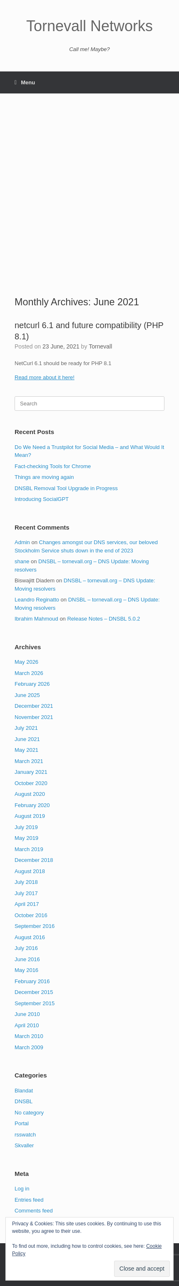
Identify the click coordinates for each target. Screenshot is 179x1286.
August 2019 (30, 816)
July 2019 (26, 827)
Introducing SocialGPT (42, 499)
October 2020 (31, 783)
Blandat (24, 1090)
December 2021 (34, 706)
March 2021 (29, 761)
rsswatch (25, 1134)
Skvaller (24, 1145)
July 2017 (26, 893)
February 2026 (32, 684)
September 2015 (35, 1003)
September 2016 (35, 926)
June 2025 (27, 695)
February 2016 (32, 981)
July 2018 (26, 882)
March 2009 (29, 1047)
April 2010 (27, 1025)
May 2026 (26, 662)
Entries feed (29, 1200)
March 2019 (29, 849)
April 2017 (27, 904)
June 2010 (27, 1014)
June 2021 (27, 739)
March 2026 (29, 673)
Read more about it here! (45, 377)
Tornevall (100, 346)
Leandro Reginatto (37, 599)
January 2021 (31, 772)
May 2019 (26, 838)
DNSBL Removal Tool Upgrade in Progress (66, 488)
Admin (22, 542)
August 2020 (30, 794)
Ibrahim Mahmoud (36, 619)
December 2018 (34, 860)
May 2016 (26, 970)
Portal (22, 1123)
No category (29, 1112)
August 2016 (30, 937)
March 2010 (29, 1036)
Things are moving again (44, 477)
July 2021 (26, 728)
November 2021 (34, 717)
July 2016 (26, 948)
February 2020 (32, 805)
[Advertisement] (89, 201)
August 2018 (30, 871)
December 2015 (34, 992)
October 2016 (31, 915)
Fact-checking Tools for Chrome (53, 466)
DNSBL (23, 1101)
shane (22, 561)
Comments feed (34, 1210)
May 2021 (26, 750)
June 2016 (27, 959)
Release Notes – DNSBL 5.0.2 (103, 619)
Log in (22, 1188)
